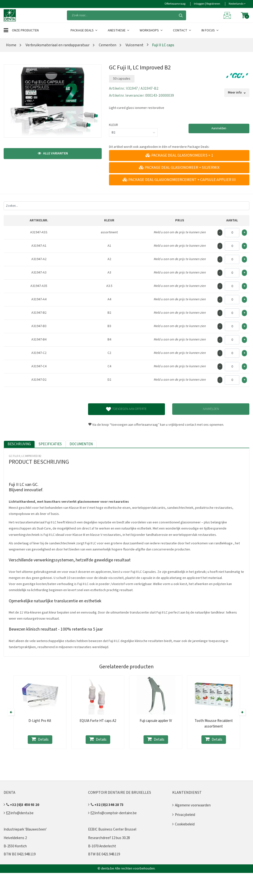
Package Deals (84, 30)
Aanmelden (218, 128)
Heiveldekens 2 (15, 838)
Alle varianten (53, 153)
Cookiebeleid (185, 824)
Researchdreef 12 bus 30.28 (109, 838)
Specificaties (50, 444)
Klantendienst (187, 792)
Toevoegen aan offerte (126, 409)
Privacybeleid (185, 814)
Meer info (237, 92)
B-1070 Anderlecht (102, 846)
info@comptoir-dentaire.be (114, 813)
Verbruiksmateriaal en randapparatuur (57, 45)
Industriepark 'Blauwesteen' (25, 829)
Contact (182, 30)
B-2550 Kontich (15, 846)
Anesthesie (119, 30)
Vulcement (134, 45)
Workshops (151, 30)
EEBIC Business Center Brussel (112, 829)
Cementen (107, 45)
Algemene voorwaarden (193, 805)
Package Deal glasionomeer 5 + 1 (179, 155)
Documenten (81, 444)
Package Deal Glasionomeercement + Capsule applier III (179, 179)
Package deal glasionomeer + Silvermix (179, 167)
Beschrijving (19, 444)
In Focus (210, 30)
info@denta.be (20, 813)
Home (11, 45)
